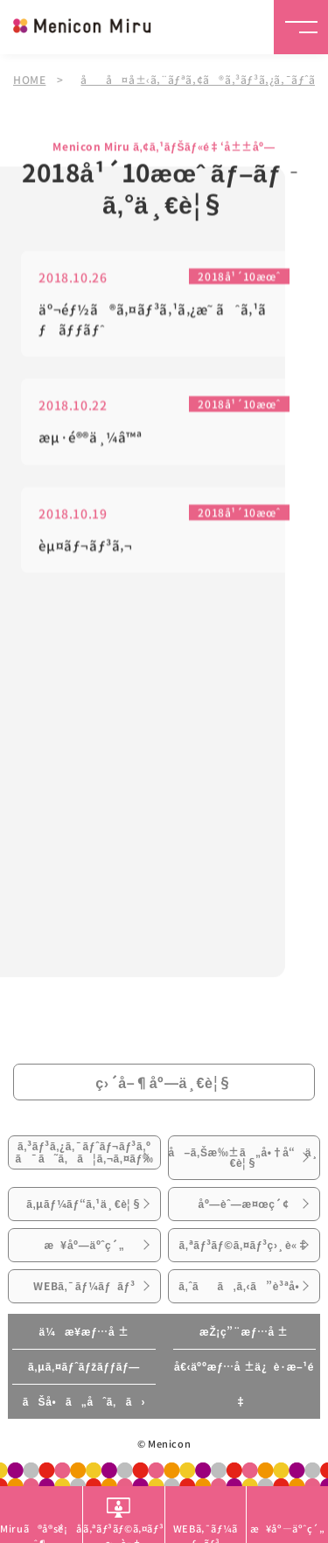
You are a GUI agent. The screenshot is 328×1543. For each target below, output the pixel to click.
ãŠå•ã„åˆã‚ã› (84, 1401)
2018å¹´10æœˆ (239, 277)
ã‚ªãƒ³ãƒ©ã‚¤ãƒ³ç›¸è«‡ (244, 1245)
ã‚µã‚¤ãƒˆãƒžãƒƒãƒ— (84, 1366)
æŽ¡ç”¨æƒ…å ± (244, 1331)
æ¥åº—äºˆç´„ (84, 1245)
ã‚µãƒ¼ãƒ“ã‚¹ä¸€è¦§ (84, 1203)
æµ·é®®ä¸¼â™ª (90, 438)
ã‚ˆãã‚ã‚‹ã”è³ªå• (243, 1286)
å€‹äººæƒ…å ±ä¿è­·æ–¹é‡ (244, 1383)
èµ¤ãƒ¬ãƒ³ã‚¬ (85, 547)
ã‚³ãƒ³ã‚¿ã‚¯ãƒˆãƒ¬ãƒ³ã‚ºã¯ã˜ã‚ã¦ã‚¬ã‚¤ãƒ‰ (84, 1152)
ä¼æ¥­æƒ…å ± (83, 1331)
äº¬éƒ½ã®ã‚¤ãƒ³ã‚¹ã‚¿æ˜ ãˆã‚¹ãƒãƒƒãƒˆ (152, 321)
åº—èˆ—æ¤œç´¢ (243, 1203)
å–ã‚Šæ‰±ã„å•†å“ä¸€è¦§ (244, 1157)
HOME (29, 79)
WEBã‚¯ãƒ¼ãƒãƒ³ (84, 1286)
